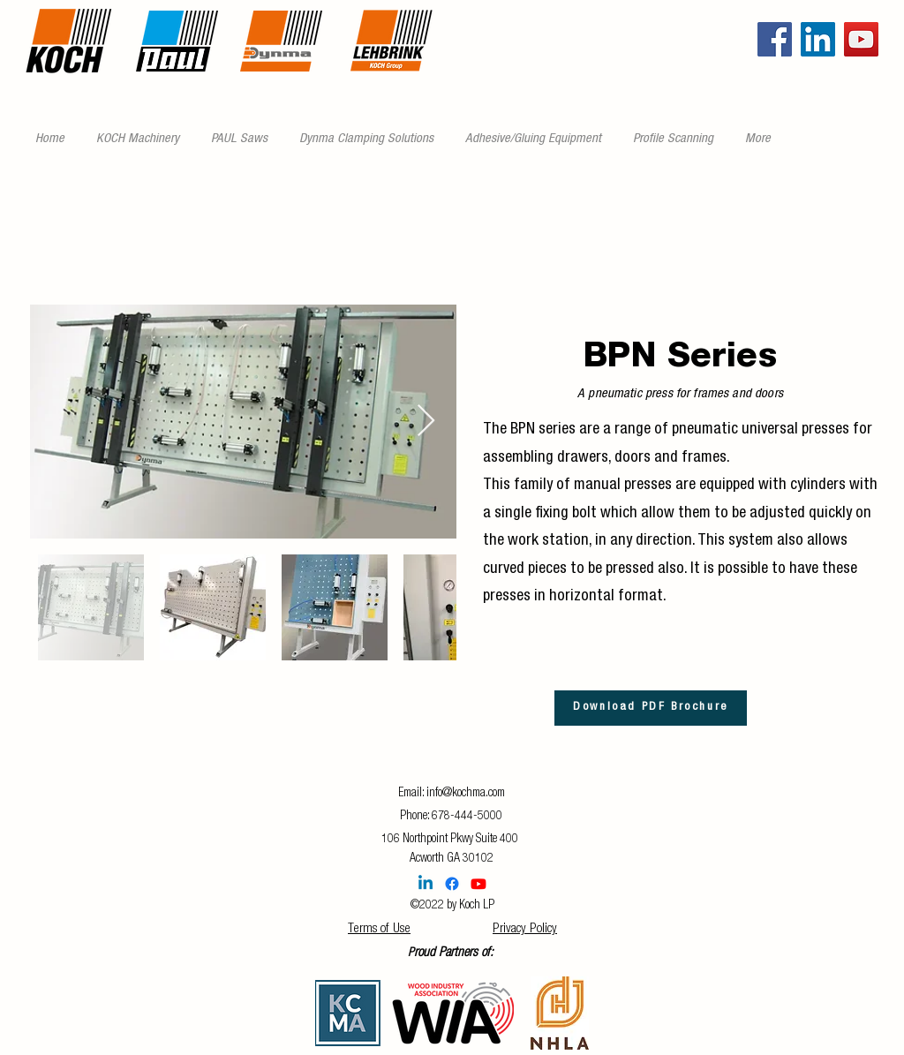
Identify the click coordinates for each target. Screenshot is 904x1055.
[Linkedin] (425, 884)
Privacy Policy (525, 929)
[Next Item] (426, 421)
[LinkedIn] (818, 39)
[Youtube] (478, 884)
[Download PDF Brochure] (650, 708)
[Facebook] (774, 39)
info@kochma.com (465, 793)
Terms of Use (379, 929)
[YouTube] (861, 39)
